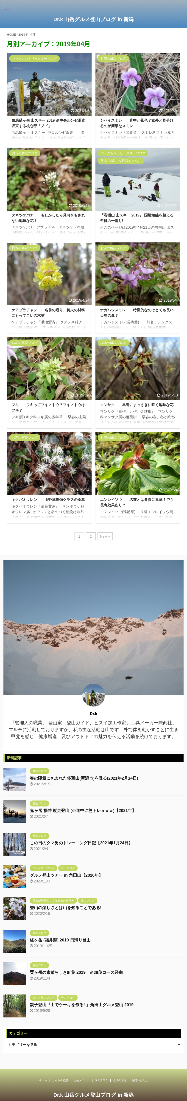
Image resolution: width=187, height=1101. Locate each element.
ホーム (43, 1084)
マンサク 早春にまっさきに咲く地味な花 (136, 405)
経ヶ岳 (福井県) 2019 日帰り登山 (60, 940)
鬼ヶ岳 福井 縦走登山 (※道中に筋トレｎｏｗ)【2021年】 (83, 810)
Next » (105, 536)
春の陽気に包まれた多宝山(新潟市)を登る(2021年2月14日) (84, 778)
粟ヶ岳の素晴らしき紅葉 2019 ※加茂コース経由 (76, 972)
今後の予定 (120, 1084)
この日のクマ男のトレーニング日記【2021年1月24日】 (81, 843)
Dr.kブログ (101, 1084)
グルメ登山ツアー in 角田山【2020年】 (66, 875)
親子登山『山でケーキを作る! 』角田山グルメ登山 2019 (82, 1005)
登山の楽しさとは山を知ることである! (65, 907)
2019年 (23, 34)
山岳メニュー (81, 1084)
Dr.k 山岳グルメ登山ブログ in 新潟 (93, 19)
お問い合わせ (139, 1084)
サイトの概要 (60, 1084)
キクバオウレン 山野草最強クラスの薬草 (48, 500)
